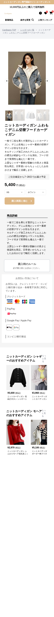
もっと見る (44, 358)
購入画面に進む (22, 201)
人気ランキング (45, 20)
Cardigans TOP (9, 30)
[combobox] (15, 192)
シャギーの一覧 (27, 30)
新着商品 (9, 20)
